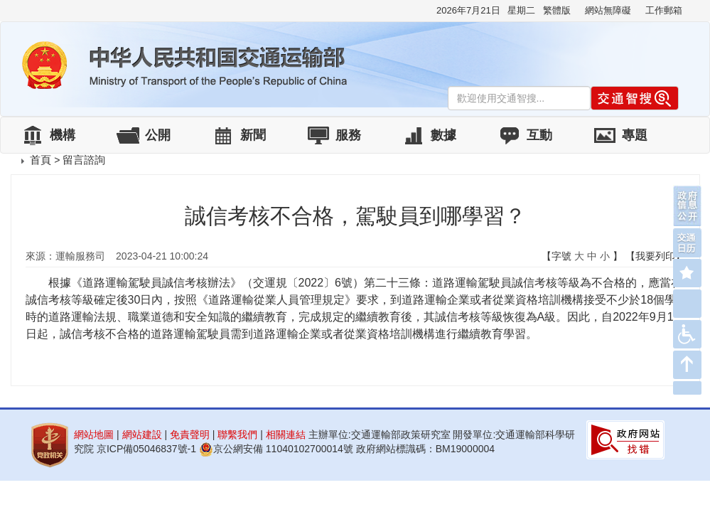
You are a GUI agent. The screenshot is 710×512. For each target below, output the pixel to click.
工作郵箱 (663, 10)
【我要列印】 (655, 256)
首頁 (40, 160)
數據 (443, 135)
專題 (634, 135)
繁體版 (557, 10)
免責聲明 (190, 434)
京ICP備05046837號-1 (146, 448)
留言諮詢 (84, 160)
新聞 (253, 135)
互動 (539, 135)
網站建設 (142, 434)
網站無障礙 (608, 10)
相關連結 (286, 434)
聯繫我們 (237, 434)
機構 (62, 135)
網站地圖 (94, 434)
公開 (158, 135)
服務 (348, 135)
